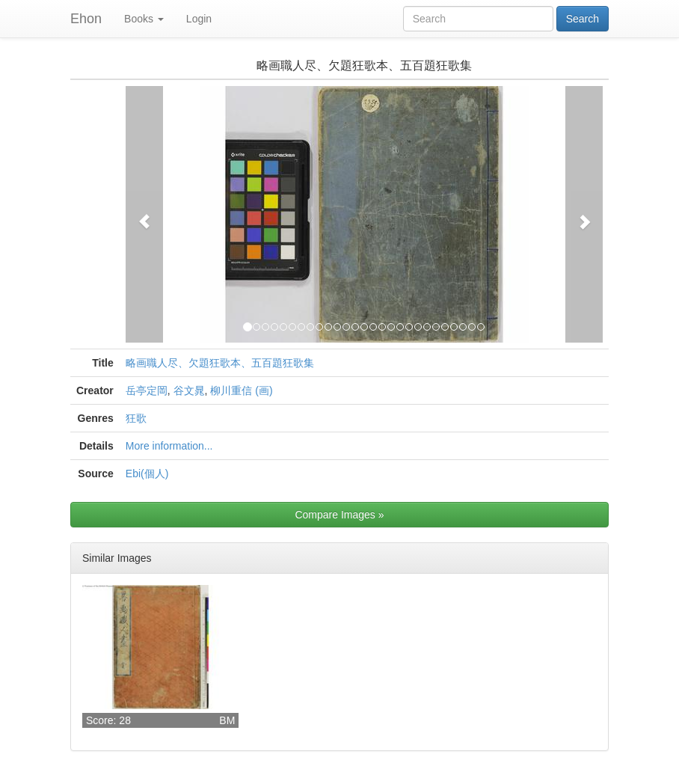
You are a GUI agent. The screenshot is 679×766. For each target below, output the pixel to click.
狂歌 (136, 418)
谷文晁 (189, 390)
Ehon (86, 18)
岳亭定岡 (147, 390)
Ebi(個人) (147, 473)
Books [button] (144, 19)
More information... (169, 446)
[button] (144, 214)
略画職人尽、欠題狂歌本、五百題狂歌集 (220, 363)
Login (199, 19)
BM (227, 720)
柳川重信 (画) (241, 390)
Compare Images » (339, 515)
